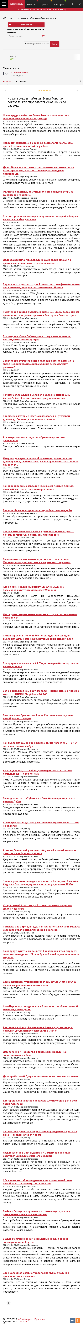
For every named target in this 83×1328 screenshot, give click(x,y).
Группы (47, 3)
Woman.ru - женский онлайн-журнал (29, 18)
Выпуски (32, 3)
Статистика (11, 68)
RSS (43, 36)
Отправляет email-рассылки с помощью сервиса (41, 9)
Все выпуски (44, 90)
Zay (12, 58)
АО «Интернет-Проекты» (31, 1319)
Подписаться (26, 25)
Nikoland (24, 1321)
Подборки (60, 3)
